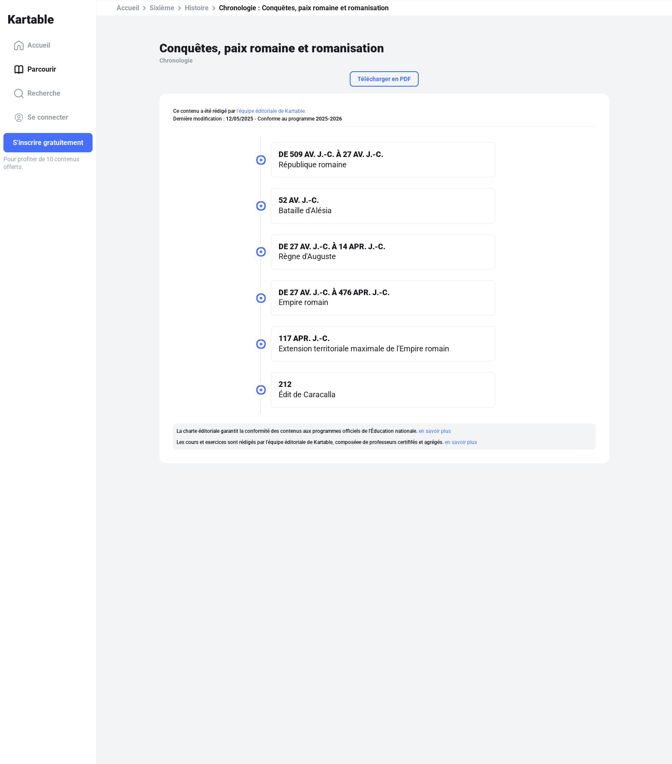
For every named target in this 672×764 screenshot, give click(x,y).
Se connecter (41, 117)
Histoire (197, 8)
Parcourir (35, 69)
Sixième (162, 8)
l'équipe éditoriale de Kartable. (271, 111)
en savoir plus (435, 431)
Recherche (37, 93)
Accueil (32, 45)
